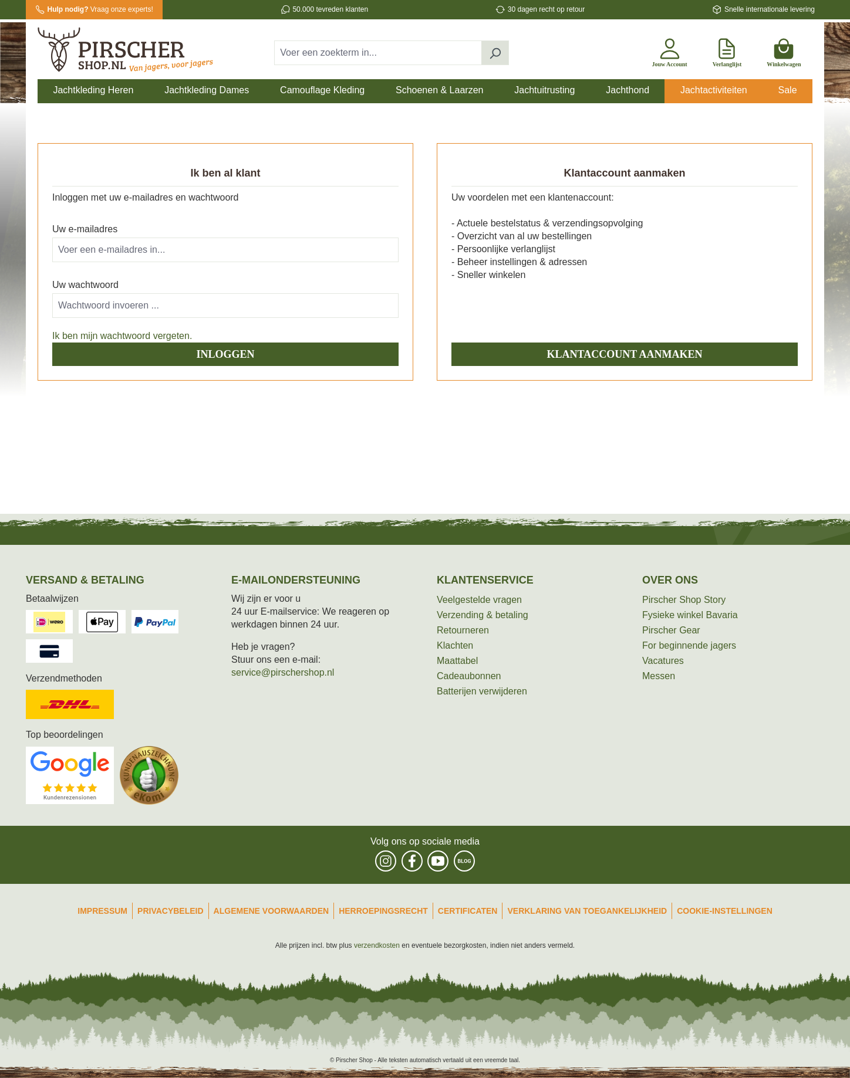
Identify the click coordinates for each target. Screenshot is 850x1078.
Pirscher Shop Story (684, 600)
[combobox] (378, 52)
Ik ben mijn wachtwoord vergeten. (122, 336)
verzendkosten (377, 945)
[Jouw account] (669, 50)
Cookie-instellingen (725, 911)
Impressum (102, 911)
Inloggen (225, 354)
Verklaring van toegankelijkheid (587, 911)
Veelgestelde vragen (479, 600)
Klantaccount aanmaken (625, 354)
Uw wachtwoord (85, 285)
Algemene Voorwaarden (271, 911)
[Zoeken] (495, 52)
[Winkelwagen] (783, 50)
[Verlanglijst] (727, 50)
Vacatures (663, 661)
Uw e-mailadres (84, 229)
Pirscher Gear (671, 630)
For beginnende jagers (689, 645)
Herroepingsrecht (383, 911)
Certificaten (468, 911)
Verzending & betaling (482, 615)
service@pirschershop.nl (282, 672)
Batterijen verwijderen (482, 691)
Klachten (455, 645)
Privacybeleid (170, 911)
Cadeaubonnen (469, 676)
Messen (658, 676)
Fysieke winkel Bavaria (690, 615)
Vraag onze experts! (100, 9)
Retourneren (463, 630)
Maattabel (457, 661)
